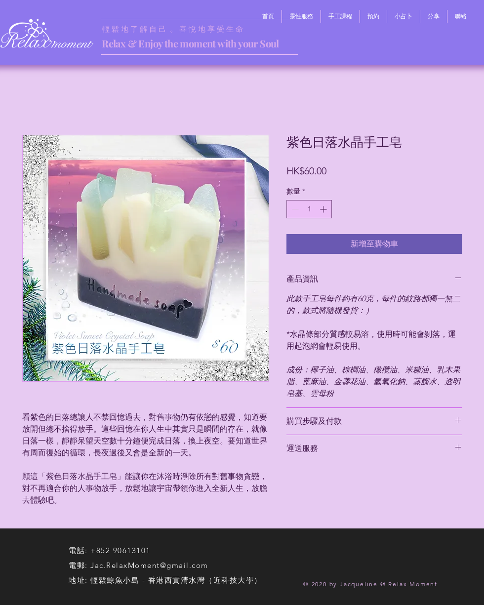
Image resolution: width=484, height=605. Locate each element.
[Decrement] (294, 209)
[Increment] (324, 209)
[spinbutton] (309, 209)
